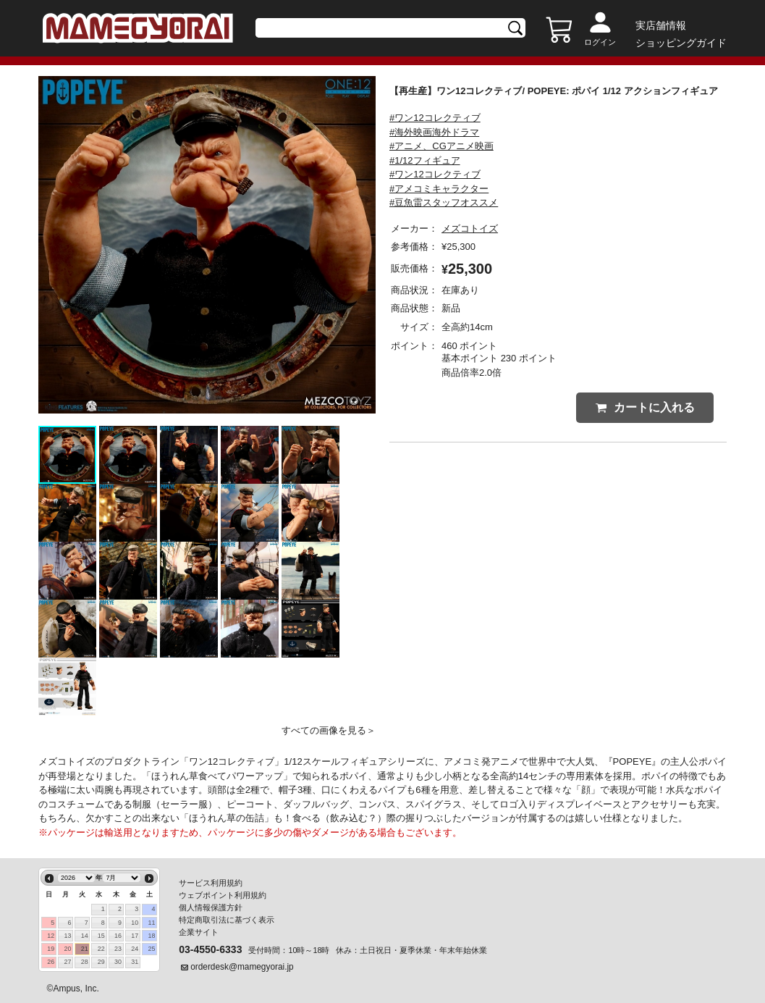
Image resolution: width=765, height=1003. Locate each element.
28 (84, 961)
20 (67, 948)
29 (101, 961)
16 (118, 935)
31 (134, 961)
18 (151, 935)
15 (101, 935)
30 (118, 961)
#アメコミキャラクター (439, 188)
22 (101, 948)
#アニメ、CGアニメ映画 (441, 145)
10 (134, 922)
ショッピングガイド (681, 43)
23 (118, 948)
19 (50, 948)
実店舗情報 (660, 25)
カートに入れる (645, 407)
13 (67, 935)
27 (67, 961)
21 (84, 948)
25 (151, 948)
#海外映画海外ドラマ (434, 132)
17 (134, 935)
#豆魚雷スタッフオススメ (443, 202)
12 (50, 935)
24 (134, 948)
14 (84, 935)
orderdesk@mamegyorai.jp (242, 967)
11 (151, 922)
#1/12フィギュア (424, 160)
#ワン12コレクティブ (435, 117)
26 (50, 961)
